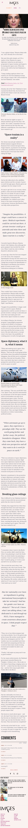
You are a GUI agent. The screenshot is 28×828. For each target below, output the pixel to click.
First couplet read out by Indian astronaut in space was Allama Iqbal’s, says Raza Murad (17, 795)
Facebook (2, 815)
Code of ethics (3, 822)
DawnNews (16, 818)
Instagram (3, 818)
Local (15, 8)
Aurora (15, 817)
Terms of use (3, 824)
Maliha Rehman (14, 43)
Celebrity (9, 8)
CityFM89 (16, 815)
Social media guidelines (5, 821)
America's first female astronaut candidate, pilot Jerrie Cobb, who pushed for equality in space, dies (17, 782)
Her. (20, 8)
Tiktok (2, 820)
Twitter (2, 817)
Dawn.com (16, 814)
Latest (20, 743)
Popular (24, 743)
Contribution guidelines (5, 825)
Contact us (3, 814)
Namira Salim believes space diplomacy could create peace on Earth (14, 33)
